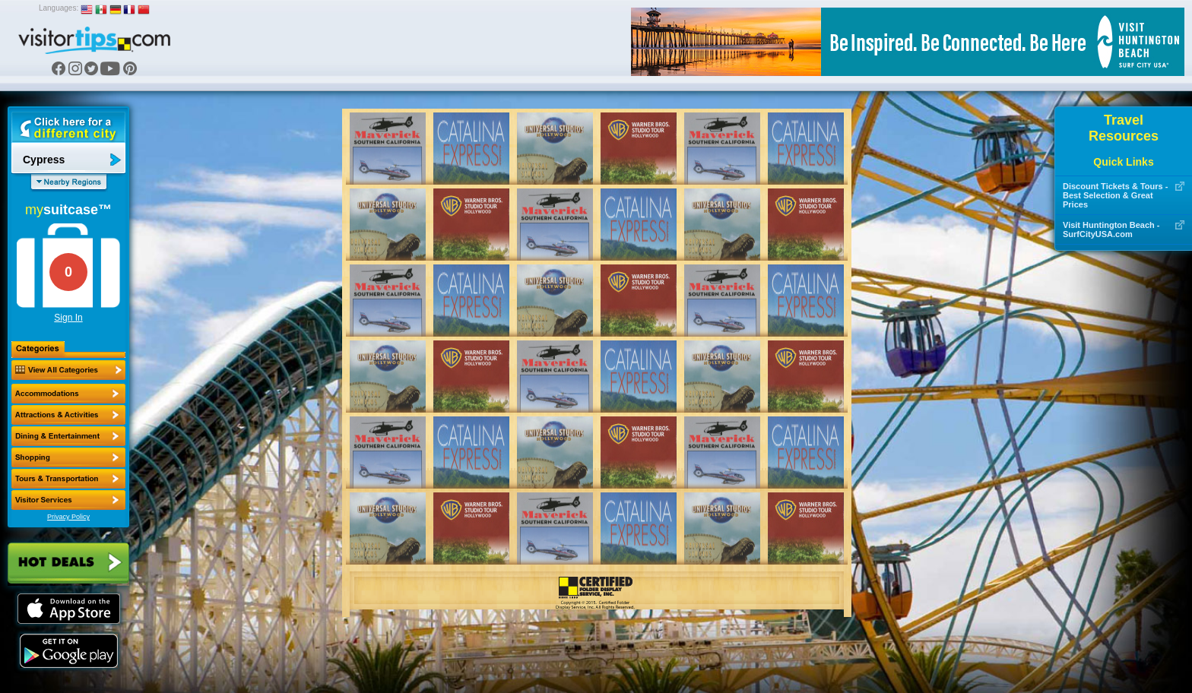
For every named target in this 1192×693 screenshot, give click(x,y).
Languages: (58, 8)
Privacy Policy (68, 517)
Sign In (68, 317)
